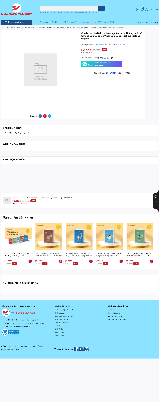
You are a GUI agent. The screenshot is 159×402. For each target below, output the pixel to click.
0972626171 (30, 323)
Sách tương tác (60, 313)
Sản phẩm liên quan (18, 217)
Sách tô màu (59, 332)
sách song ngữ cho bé (70, 12)
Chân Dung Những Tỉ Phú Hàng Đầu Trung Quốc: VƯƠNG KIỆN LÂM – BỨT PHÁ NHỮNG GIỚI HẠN (49, 256)
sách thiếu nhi (93, 12)
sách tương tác (82, 12)
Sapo (16, 350)
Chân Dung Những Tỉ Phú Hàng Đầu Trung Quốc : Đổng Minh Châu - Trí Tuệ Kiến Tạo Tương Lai (108, 256)
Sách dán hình (60, 326)
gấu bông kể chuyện (56, 12)
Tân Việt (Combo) (97, 45)
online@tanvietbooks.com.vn (20, 327)
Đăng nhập (154, 9)
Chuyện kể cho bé (61, 323)
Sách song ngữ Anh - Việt (64, 316)
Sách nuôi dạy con (114, 313)
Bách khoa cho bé (61, 319)
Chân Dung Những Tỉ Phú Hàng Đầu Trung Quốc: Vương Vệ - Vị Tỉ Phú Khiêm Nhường (139, 256)
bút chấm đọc (44, 12)
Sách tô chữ (59, 329)
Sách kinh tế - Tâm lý (115, 316)
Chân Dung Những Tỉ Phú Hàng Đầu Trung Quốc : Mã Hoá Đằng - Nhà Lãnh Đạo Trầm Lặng (79, 256)
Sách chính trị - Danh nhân (117, 319)
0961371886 (19, 323)
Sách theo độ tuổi (61, 335)
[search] (101, 8)
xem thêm (99, 65)
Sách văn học (112, 310)
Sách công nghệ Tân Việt (64, 310)
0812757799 (112, 73)
